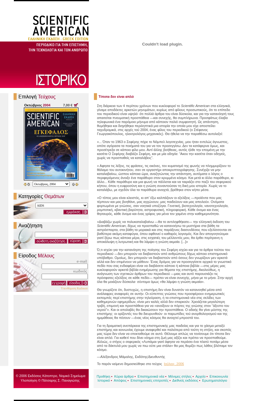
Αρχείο (201, 376)
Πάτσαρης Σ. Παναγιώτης (61, 380)
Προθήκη (103, 376)
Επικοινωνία (219, 376)
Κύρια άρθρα (124, 376)
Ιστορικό (104, 380)
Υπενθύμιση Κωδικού (74, 288)
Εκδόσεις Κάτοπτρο (42, 376)
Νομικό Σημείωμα (72, 376)
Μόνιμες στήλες (180, 376)
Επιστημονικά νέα (151, 376)
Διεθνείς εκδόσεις (185, 380)
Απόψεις (120, 380)
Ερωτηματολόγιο (214, 380)
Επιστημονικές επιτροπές (149, 380)
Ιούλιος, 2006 (174, 364)
